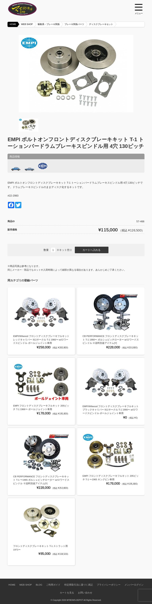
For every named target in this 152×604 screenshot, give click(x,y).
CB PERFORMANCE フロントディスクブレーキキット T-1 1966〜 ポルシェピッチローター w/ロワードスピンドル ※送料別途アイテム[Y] (111, 339)
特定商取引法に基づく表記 (78, 584)
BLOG (39, 584)
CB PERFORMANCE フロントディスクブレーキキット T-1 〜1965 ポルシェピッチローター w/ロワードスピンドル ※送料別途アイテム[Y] (41, 480)
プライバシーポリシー (109, 584)
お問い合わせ (85, 592)
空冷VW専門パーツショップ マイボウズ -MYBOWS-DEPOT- (27, 9)
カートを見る (67, 592)
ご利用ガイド (53, 584)
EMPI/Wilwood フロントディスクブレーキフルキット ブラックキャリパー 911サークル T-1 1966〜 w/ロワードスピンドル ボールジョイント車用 (111, 409)
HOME (13, 24)
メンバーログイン (133, 584)
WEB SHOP (27, 24)
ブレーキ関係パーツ (74, 24)
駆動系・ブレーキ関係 (49, 24)
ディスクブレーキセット (101, 24)
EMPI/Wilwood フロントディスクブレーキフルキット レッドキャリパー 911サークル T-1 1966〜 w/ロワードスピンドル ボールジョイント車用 (41, 339)
